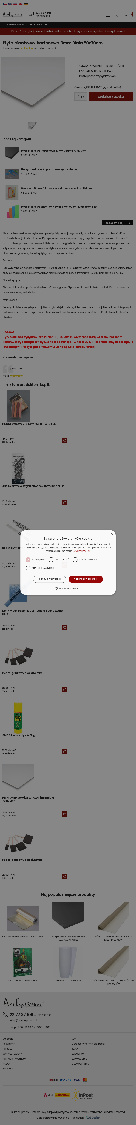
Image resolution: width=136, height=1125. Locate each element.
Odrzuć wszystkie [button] (50, 579)
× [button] (111, 534)
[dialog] (68, 562)
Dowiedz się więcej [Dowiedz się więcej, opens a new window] (81, 550)
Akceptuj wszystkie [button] (86, 579)
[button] (68, 588)
